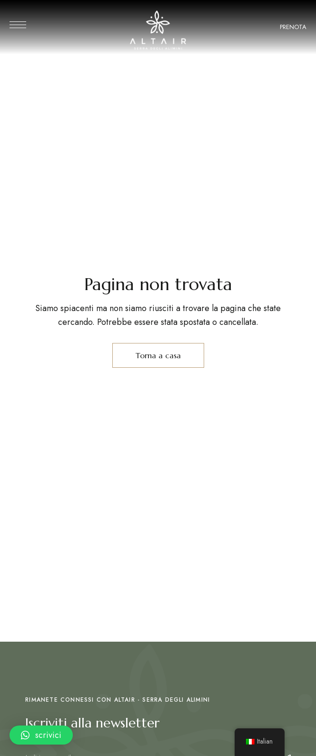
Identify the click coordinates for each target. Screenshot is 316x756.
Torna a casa (158, 355)
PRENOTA (293, 26)
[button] (41, 735)
